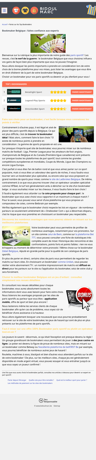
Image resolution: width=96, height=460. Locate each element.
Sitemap (57, 406)
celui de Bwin (55, 234)
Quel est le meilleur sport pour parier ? (71, 380)
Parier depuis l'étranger (17, 380)
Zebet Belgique (10, 251)
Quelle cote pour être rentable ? (41, 380)
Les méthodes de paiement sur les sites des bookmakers (30, 383)
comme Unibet (65, 261)
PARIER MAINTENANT (82, 92)
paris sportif (76, 55)
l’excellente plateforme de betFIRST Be (58, 347)
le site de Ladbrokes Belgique (64, 179)
